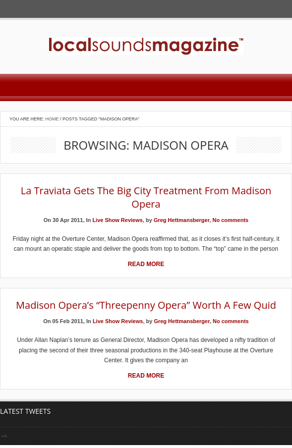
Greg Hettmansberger (181, 220)
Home (52, 118)
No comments (231, 220)
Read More (146, 264)
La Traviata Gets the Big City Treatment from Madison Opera (146, 197)
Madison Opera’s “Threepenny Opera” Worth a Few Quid (146, 305)
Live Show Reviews (117, 220)
